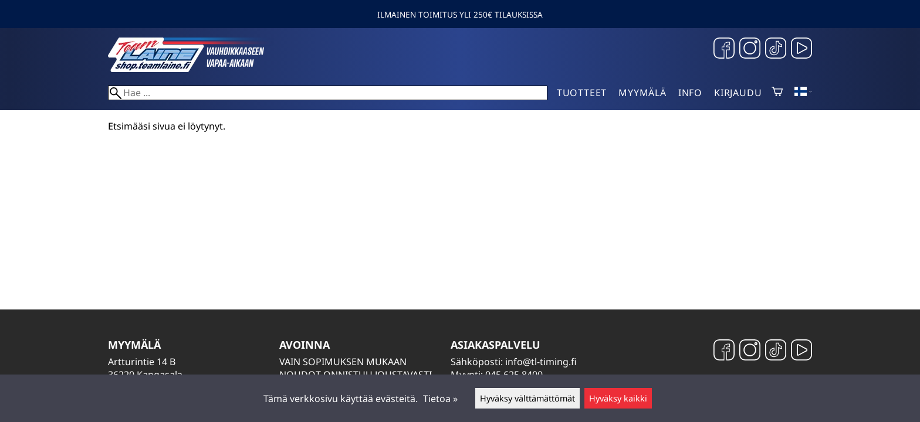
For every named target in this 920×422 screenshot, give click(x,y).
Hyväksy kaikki (618, 398)
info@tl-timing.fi (541, 361)
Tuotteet (582, 92)
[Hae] (327, 93)
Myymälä (642, 92)
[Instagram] (749, 50)
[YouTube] (801, 50)
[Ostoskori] (777, 92)
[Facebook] (724, 50)
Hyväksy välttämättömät (527, 398)
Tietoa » (440, 398)
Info (690, 92)
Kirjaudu (738, 92)
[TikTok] (775, 50)
